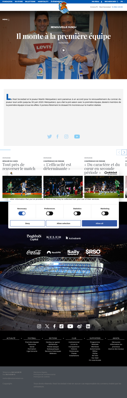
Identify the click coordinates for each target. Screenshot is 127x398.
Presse (74, 353)
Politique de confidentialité (44, 374)
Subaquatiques (53, 349)
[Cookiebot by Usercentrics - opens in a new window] (106, 173)
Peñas (95, 353)
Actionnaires (95, 349)
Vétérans (52, 353)
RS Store (19, 1)
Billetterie (30, 1)
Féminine (32, 344)
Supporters (95, 338)
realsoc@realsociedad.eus (13, 378)
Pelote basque (53, 347)
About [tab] (100, 180)
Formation (32, 349)
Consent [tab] (26, 180)
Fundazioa (7, 1)
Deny (27, 223)
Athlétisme (53, 344)
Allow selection (63, 223)
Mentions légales (40, 372)
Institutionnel (74, 342)
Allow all (99, 223)
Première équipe (32, 342)
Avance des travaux (116, 349)
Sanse (32, 347)
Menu (5, 20)
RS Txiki (95, 356)
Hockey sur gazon (53, 342)
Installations (74, 356)
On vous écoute (95, 360)
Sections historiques (53, 351)
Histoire (74, 349)
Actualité (11, 338)
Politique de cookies (42, 377)
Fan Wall (95, 358)
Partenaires (74, 351)
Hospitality (43, 1)
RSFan (94, 351)
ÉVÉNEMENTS (56, 1)
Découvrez (116, 342)
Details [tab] (63, 180)
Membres (95, 347)
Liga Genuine (32, 351)
